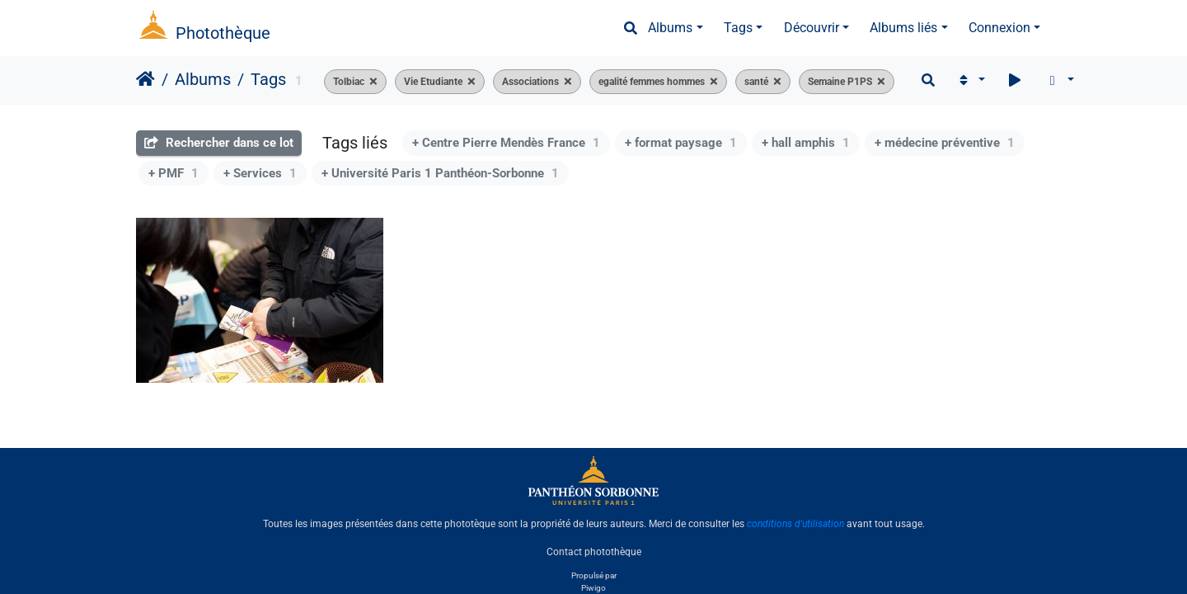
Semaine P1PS (840, 81)
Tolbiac (348, 81)
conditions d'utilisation (795, 524)
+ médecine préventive (945, 142)
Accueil (145, 79)
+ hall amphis (806, 142)
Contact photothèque (594, 552)
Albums (670, 27)
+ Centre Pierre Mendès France (506, 142)
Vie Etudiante (433, 81)
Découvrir (811, 27)
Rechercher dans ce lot (218, 142)
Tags (738, 27)
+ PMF (173, 173)
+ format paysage (681, 142)
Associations (530, 81)
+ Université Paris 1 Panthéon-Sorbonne (440, 173)
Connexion (999, 27)
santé (756, 81)
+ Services (260, 173)
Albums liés (903, 27)
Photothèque (223, 33)
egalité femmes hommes (651, 81)
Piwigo (593, 587)
